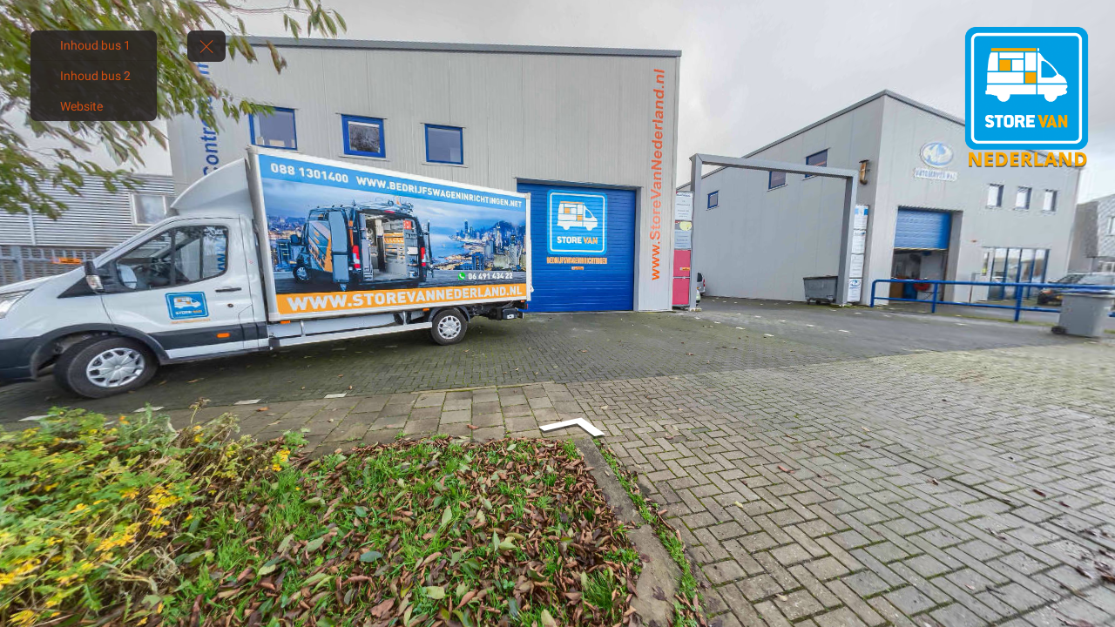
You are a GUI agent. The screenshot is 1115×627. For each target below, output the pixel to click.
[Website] (93, 106)
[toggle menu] (206, 46)
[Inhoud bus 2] (93, 76)
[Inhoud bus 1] (93, 45)
